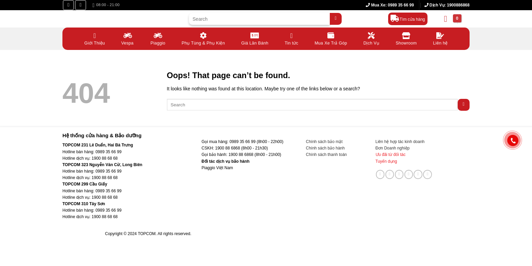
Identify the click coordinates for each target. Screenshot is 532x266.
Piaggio (158, 38)
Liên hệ (440, 38)
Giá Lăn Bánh (254, 38)
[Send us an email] (399, 174)
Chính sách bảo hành (325, 148)
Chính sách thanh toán (326, 154)
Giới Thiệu (94, 38)
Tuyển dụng (386, 161)
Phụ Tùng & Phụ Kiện (203, 38)
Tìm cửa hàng (412, 19)
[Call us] (408, 174)
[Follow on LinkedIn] (418, 174)
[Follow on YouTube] (80, 5)
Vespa (127, 38)
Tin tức (291, 38)
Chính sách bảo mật (324, 141)
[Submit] (336, 19)
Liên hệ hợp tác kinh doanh (400, 141)
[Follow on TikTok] (389, 174)
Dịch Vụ (371, 38)
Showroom (406, 38)
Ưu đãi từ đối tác (391, 154)
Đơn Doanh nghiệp (393, 148)
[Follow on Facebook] (68, 5)
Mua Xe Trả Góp (331, 38)
